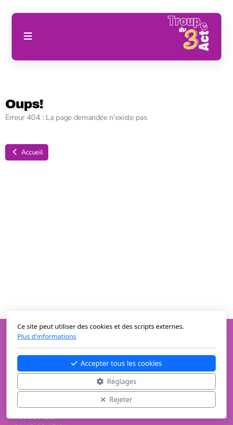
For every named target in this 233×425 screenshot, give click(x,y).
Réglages (116, 381)
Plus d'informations (46, 336)
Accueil (27, 152)
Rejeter (116, 399)
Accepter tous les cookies (116, 363)
